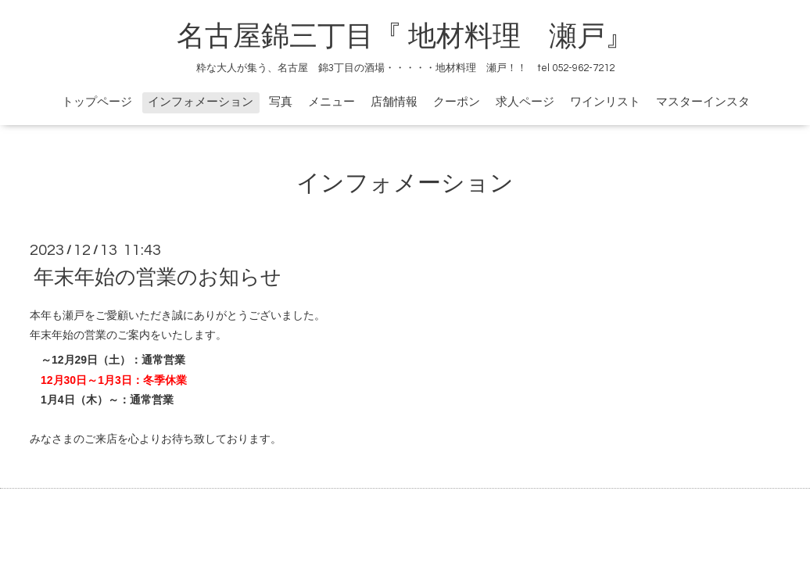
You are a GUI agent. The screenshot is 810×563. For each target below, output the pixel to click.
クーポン (456, 102)
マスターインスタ (703, 102)
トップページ (97, 102)
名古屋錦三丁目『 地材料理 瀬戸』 (419, 37)
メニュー (331, 102)
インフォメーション (200, 102)
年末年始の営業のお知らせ (157, 277)
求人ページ (525, 102)
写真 (280, 102)
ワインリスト (605, 102)
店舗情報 (394, 102)
